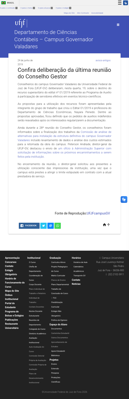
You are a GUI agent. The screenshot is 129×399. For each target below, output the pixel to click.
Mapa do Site (69, 13)
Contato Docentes (36, 307)
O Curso (32, 262)
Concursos (10, 262)
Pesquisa (55, 373)
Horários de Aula (81, 262)
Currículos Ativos (58, 262)
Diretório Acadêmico (37, 334)
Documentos (56, 329)
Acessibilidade (97, 13)
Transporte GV (80, 276)
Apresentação (12, 258)
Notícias (76, 284)
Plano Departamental (60, 284)
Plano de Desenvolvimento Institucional (36, 378)
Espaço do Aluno (58, 324)
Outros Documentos (59, 338)
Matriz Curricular (58, 276)
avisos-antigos (103, 60)
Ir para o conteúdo (8, 8)
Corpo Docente (35, 284)
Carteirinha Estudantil (60, 333)
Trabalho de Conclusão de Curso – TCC (59, 293)
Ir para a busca (45, 8)
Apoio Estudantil (58, 351)
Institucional (33, 258)
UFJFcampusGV (98, 213)
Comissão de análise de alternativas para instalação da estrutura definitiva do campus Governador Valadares (64, 136)
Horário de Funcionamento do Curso (15, 282)
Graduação (55, 258)
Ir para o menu (27, 8)
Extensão (55, 369)
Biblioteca (55, 355)
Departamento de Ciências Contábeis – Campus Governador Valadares (53, 39)
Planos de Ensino (58, 280)
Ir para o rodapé (63, 8)
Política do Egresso (59, 320)
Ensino (54, 364)
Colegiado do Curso (37, 329)
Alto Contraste (83, 13)
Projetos (54, 359)
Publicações (11, 319)
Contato (9, 266)
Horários (76, 258)
